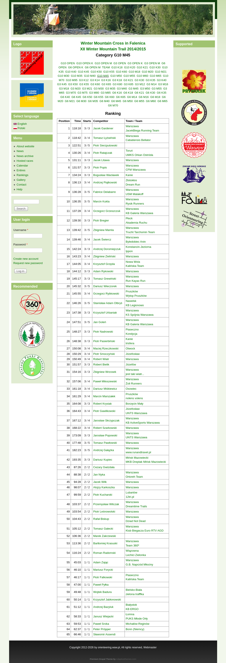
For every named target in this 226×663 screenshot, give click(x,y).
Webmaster (150, 647)
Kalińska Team (135, 265)
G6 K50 (87, 97)
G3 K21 (128, 80)
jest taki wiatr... (135, 374)
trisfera (130, 343)
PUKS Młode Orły (137, 618)
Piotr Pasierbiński (104, 341)
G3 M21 (87, 88)
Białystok (131, 604)
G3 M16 (163, 84)
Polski (19, 128)
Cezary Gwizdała (103, 467)
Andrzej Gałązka (103, 450)
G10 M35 (76, 75)
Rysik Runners (135, 203)
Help (20, 189)
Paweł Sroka (101, 623)
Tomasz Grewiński (104, 278)
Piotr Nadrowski (103, 331)
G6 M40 (104, 101)
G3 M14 (151, 84)
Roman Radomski (104, 552)
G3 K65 (106, 84)
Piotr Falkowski (102, 577)
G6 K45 (76, 97)
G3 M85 (106, 92)
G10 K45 (83, 71)
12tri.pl (130, 496)
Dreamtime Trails (136, 506)
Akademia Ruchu (136, 222)
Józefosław (133, 354)
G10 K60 (121, 71)
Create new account (26, 258)
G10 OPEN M (103, 63)
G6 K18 (128, 92)
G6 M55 (139, 101)
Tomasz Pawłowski (105, 442)
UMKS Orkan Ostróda (139, 155)
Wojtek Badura (102, 592)
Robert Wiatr (101, 359)
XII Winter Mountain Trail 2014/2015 (113, 49)
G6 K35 (161, 92)
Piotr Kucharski (102, 494)
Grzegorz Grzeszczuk (106, 211)
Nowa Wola (133, 261)
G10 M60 (142, 75)
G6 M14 (132, 97)
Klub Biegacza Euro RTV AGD (145, 530)
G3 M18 (64, 88)
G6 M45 (116, 101)
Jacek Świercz (102, 239)
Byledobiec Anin (136, 241)
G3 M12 (140, 84)
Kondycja (131, 333)
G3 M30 (99, 88)
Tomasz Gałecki (103, 528)
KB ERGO (132, 609)
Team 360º (132, 545)
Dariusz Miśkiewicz (105, 388)
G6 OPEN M (92, 67)
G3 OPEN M (152, 63)
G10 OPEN (68, 63)
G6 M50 (128, 101)
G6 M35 (93, 101)
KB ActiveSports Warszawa (143, 422)
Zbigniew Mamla (103, 230)
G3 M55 (157, 88)
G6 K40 (65, 97)
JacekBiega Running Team (142, 130)
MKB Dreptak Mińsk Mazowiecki (146, 461)
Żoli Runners (134, 383)
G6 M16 (144, 97)
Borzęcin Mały (134, 403)
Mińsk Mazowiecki (137, 457)
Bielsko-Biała (134, 589)
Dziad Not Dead (136, 521)
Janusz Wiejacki (103, 616)
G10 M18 (134, 71)
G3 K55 (84, 84)
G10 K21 (142, 67)
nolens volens (134, 398)
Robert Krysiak (102, 403)
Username (20, 230)
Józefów (131, 364)
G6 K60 (109, 97)
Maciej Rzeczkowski (105, 348)
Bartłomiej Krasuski (105, 543)
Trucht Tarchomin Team (140, 232)
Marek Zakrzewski (104, 536)
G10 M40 (90, 75)
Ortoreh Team (134, 476)
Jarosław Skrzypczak (106, 420)
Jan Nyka (99, 474)
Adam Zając (100, 562)
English (20, 123)
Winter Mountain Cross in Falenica (113, 43)
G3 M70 (71, 92)
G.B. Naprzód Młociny (139, 564)
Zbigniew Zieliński (104, 256)
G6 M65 (162, 101)
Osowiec (131, 388)
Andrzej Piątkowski (105, 182)
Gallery (21, 179)
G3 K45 (62, 84)
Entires (21, 170)
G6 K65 (120, 97)
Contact (21, 184)
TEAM (106, 67)
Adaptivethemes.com (126, 659)
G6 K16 (117, 92)
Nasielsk (131, 301)
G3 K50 (73, 84)
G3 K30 (139, 80)
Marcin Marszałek (104, 396)
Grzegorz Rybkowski (106, 293)
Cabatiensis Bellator (138, 140)
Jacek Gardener (103, 128)
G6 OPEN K (75, 67)
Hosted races (25, 160)
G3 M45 (133, 88)
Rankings (22, 175)
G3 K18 (117, 80)
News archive (25, 156)
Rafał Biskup (101, 518)
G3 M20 (76, 88)
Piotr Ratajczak (102, 152)
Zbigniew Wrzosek (104, 371)
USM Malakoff (134, 194)
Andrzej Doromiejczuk (106, 249)
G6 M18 (155, 97)
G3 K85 (128, 84)
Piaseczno (132, 329)
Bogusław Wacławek (106, 175)
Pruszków (132, 291)
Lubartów (131, 492)
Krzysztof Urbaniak (105, 312)
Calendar (22, 165)
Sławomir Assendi (104, 634)
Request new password (28, 263)
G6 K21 (139, 92)
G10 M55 (129, 75)
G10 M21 (160, 71)
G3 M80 (94, 92)
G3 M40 (122, 88)
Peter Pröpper (102, 629)
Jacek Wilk (100, 482)
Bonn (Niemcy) (135, 629)
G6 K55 (98, 97)
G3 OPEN (120, 63)
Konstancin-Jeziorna (138, 246)
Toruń (129, 150)
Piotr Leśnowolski (104, 511)
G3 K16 (106, 80)
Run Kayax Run (135, 280)
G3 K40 (161, 80)
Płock (129, 218)
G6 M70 (113, 105)
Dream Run (133, 184)
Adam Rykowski (103, 271)
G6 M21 (70, 101)
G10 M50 (116, 75)
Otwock (130, 348)
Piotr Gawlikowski (104, 411)
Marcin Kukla (101, 201)
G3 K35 (150, 80)
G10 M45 (103, 75)
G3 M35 (110, 88)
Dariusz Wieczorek (105, 286)
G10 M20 (147, 71)
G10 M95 (71, 80)
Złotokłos (131, 180)
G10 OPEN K (84, 63)
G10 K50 (96, 71)
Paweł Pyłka (101, 584)
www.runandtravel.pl (138, 452)
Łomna (130, 614)
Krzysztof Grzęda (104, 264)
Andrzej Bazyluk (103, 607)
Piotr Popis (100, 167)
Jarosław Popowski (105, 435)
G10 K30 (155, 67)
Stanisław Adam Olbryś (107, 303)
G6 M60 (151, 101)
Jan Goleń (99, 322)
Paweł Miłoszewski (105, 381)
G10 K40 (70, 71)
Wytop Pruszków (136, 295)
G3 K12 (84, 80)
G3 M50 (145, 88)
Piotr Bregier (101, 220)
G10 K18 (116, 67)
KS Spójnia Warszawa (139, 314)
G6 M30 (81, 101)
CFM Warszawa (136, 169)
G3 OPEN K (135, 63)
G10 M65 (155, 75)
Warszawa (132, 126)
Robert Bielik (101, 364)
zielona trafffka (135, 594)
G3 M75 (83, 92)
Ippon (129, 251)
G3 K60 (95, 84)
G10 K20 (129, 67)
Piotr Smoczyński (104, 354)
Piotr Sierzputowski (105, 145)
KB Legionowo (135, 305)
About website (25, 146)
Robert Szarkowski (105, 427)
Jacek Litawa (101, 160)
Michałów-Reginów (137, 623)
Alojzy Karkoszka (104, 487)
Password (20, 244)
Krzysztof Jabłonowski (107, 599)
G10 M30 (63, 75)
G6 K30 (150, 92)
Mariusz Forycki (103, 569)
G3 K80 (117, 84)
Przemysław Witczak (106, 504)
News (20, 151)
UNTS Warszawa (136, 413)
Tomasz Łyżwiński (104, 137)
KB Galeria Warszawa (139, 213)
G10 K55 (108, 71)
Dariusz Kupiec (102, 459)
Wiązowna (132, 550)
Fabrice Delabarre (104, 192)
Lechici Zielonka (136, 555)
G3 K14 (95, 80)
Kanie (129, 175)
